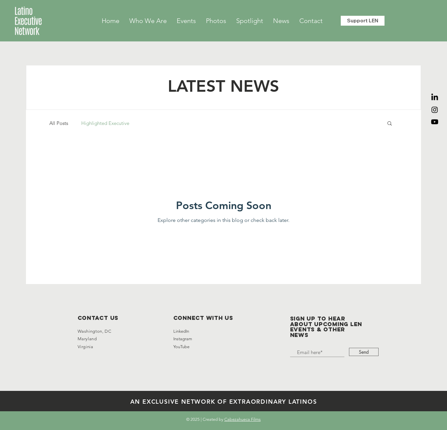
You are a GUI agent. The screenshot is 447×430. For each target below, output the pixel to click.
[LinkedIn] (435, 97)
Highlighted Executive (105, 123)
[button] (389, 123)
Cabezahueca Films (242, 419)
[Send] (364, 352)
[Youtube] (435, 122)
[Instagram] (435, 110)
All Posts (58, 123)
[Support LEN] (363, 21)
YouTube (181, 346)
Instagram (183, 338)
